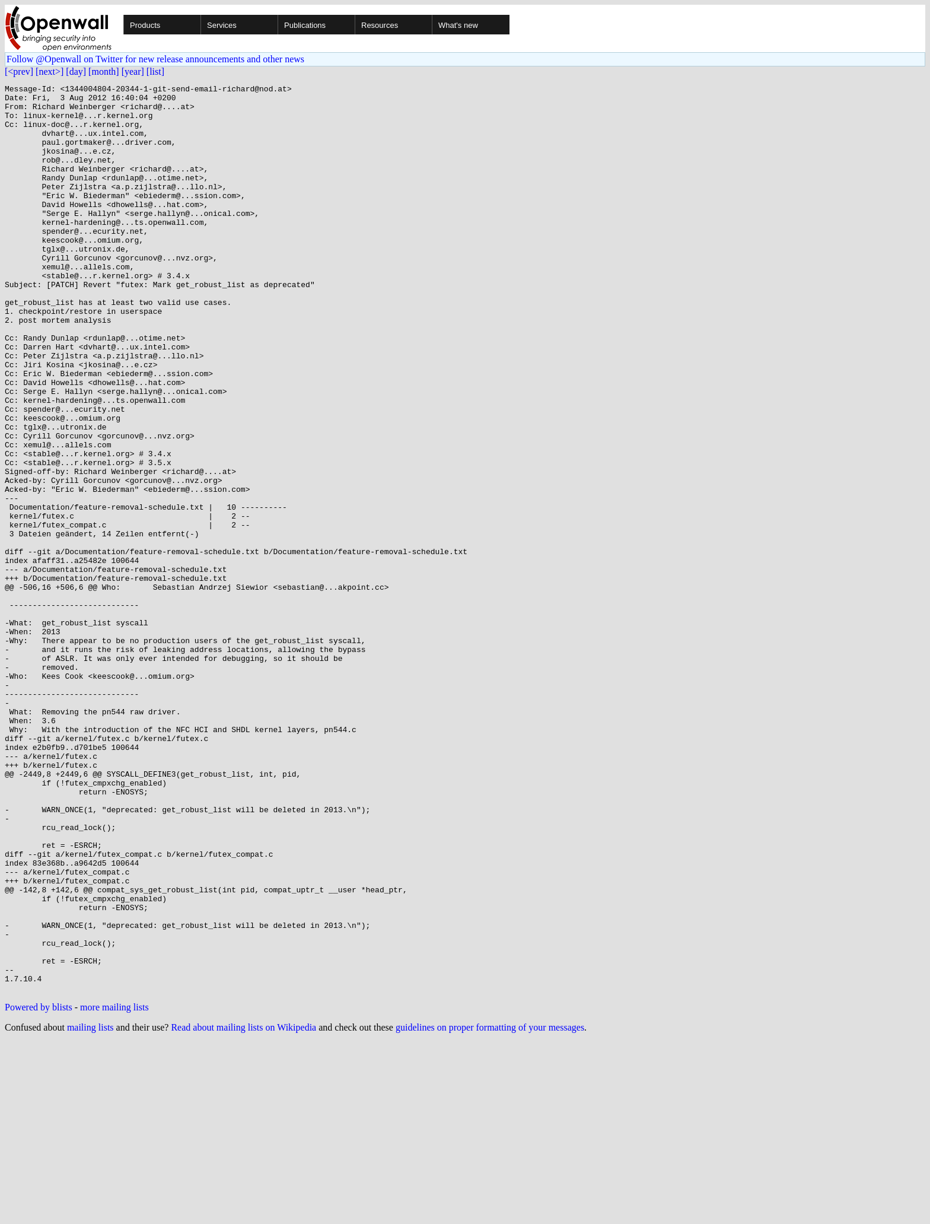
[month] (103, 71)
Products (145, 25)
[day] (76, 71)
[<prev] (19, 71)
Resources (379, 25)
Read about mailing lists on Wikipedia (243, 1209)
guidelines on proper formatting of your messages (490, 1209)
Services (222, 25)
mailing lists (90, 1209)
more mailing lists (114, 1189)
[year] (133, 71)
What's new (458, 25)
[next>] (49, 71)
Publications (305, 25)
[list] (155, 71)
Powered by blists (38, 1189)
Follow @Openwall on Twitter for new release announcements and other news (155, 59)
